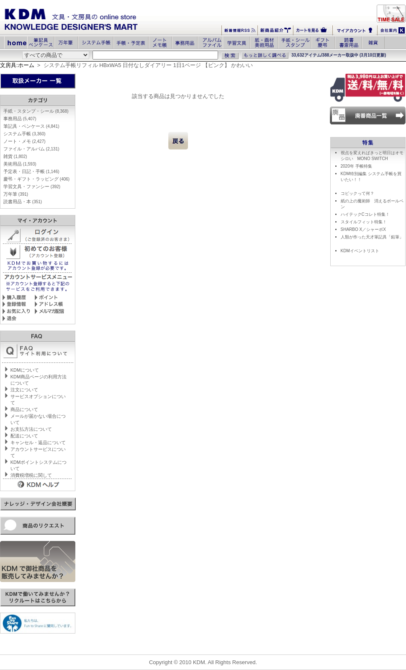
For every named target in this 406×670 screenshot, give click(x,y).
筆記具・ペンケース (31, 126)
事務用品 (19, 118)
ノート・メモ (24, 141)
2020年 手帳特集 (356, 166)
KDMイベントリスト (360, 250)
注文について (24, 389)
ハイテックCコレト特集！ (365, 214)
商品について (24, 409)
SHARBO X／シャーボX (363, 229)
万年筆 (15, 194)
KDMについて (24, 370)
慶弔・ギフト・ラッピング (36, 178)
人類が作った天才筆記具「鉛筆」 (372, 237)
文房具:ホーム (17, 65)
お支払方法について (31, 429)
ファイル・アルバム (31, 148)
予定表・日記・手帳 (31, 171)
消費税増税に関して (31, 475)
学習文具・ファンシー (31, 186)
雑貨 (15, 156)
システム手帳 (24, 133)
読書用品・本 (22, 201)
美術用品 (19, 163)
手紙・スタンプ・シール (36, 111)
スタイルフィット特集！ (364, 222)
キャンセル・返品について (38, 442)
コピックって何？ (357, 193)
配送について (24, 435)
